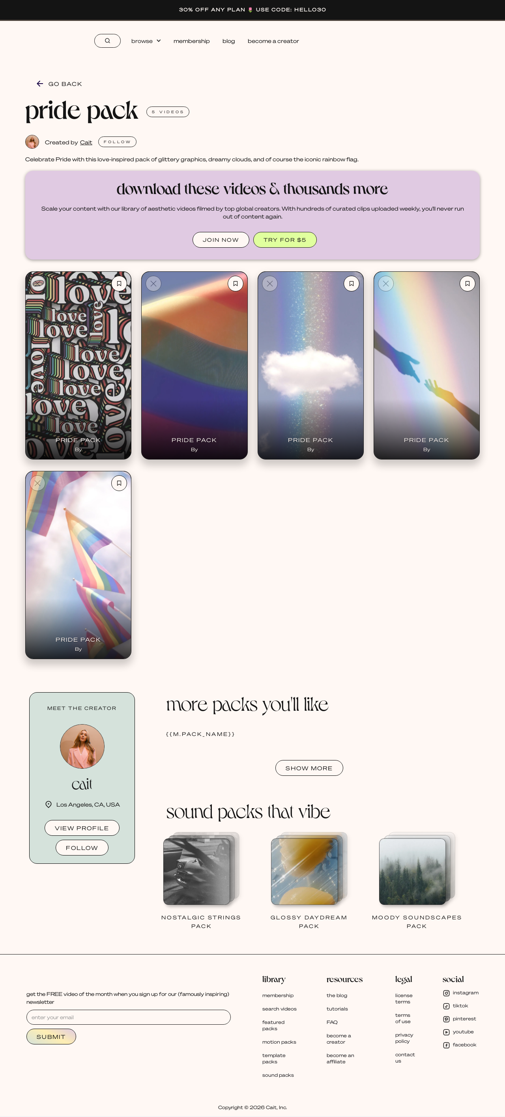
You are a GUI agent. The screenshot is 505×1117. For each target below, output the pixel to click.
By (78, 449)
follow (82, 847)
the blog (337, 995)
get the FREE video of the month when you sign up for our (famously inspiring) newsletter (127, 997)
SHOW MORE (309, 767)
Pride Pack (78, 439)
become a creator (273, 40)
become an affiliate (340, 1058)
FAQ (332, 1022)
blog (229, 40)
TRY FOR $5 (285, 239)
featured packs (273, 1025)
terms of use (403, 1018)
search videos (279, 1009)
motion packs (279, 1042)
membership (192, 40)
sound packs (278, 1075)
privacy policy (404, 1038)
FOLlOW (118, 142)
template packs (274, 1058)
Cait (86, 142)
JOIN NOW (221, 239)
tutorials (337, 1009)
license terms (404, 998)
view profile (82, 827)
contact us (405, 1058)
